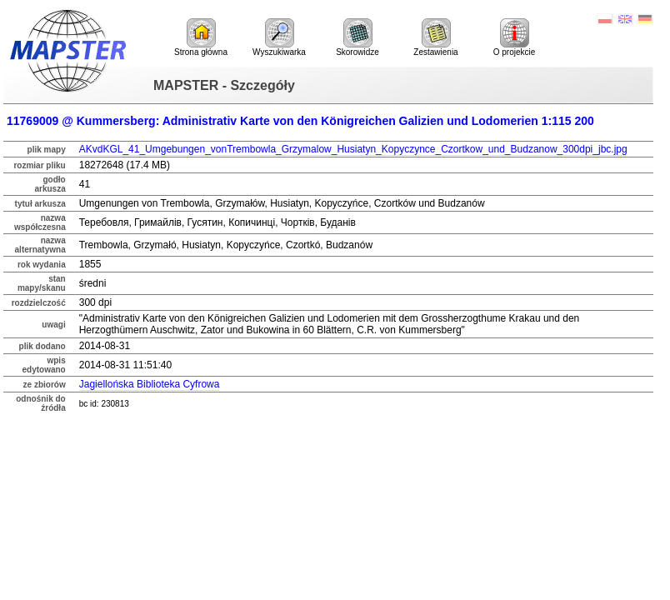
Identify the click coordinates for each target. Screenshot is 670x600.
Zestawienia (435, 37)
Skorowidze (357, 37)
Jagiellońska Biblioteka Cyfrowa (149, 384)
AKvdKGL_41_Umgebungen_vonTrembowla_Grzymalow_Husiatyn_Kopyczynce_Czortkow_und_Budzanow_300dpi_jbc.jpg (353, 149)
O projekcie (514, 37)
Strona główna (201, 37)
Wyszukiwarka (279, 37)
